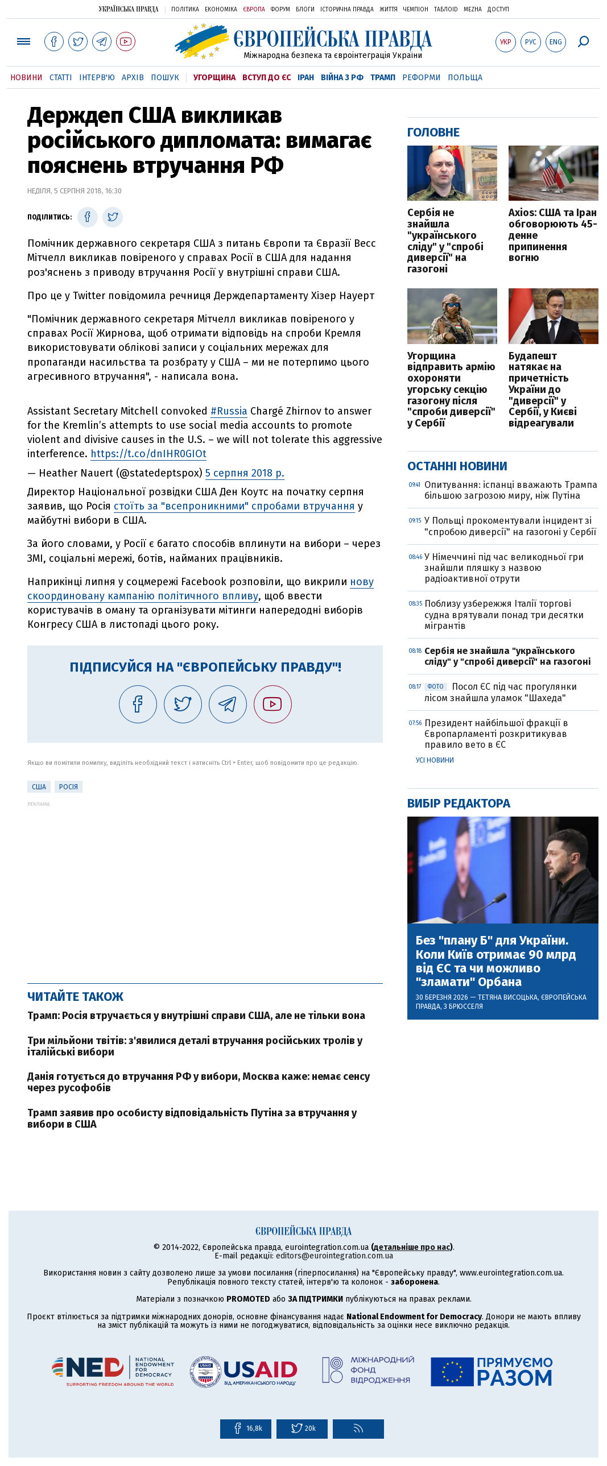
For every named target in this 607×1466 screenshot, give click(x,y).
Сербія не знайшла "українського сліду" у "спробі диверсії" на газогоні (445, 241)
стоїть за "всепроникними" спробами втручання (234, 506)
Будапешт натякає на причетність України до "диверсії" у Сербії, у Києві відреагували (543, 390)
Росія (68, 787)
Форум (280, 9)
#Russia (228, 411)
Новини (26, 77)
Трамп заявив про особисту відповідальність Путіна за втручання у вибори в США (192, 1118)
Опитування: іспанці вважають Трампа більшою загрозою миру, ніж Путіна (510, 490)
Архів (133, 77)
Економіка (221, 9)
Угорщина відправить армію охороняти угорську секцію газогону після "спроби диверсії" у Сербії (451, 390)
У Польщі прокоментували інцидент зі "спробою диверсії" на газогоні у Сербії (510, 526)
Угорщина (214, 77)
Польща (465, 77)
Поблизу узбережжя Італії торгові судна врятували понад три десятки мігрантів (504, 614)
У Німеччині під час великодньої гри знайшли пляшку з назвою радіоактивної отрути (504, 568)
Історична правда (347, 9)
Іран (306, 77)
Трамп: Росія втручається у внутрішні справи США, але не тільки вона (196, 1015)
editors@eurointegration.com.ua (334, 1256)
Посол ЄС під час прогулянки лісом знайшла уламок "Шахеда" (500, 692)
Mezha (473, 9)
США (39, 787)
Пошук (165, 77)
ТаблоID (446, 9)
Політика (185, 9)
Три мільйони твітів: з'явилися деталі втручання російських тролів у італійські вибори (194, 1046)
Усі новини (435, 760)
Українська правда (128, 9)
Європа (254, 9)
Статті (60, 77)
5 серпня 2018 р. (244, 473)
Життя (388, 9)
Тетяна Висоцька (508, 997)
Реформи (421, 77)
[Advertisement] (205, 886)
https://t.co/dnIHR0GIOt (148, 454)
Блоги (305, 9)
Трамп (382, 77)
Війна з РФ (342, 77)
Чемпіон (415, 9)
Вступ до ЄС (266, 77)
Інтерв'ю (97, 77)
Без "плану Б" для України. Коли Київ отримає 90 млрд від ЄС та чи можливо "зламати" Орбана (496, 961)
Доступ (498, 9)
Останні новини (457, 466)
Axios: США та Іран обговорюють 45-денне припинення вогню (553, 236)
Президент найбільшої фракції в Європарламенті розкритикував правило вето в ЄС (496, 734)
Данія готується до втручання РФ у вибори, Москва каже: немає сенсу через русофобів (198, 1082)
